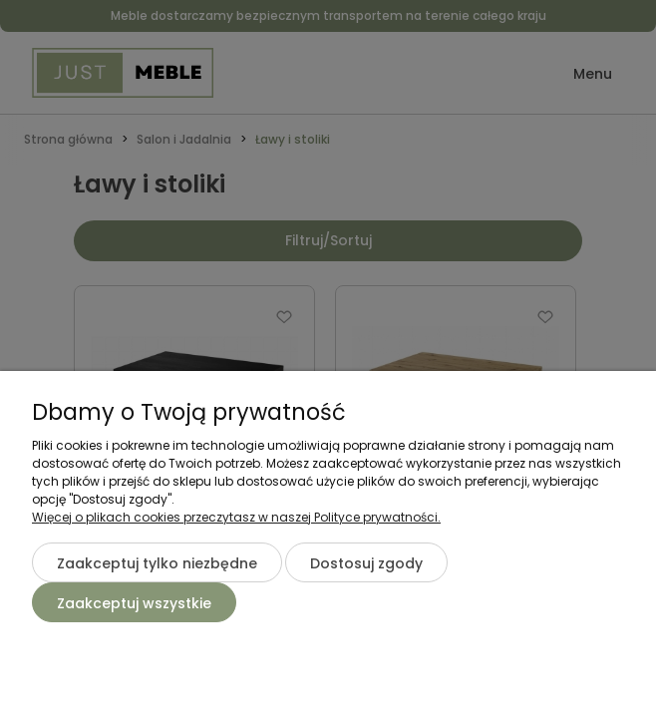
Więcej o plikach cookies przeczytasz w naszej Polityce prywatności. (236, 517)
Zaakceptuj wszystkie (134, 603)
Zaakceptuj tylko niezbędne (157, 563)
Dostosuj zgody (366, 563)
